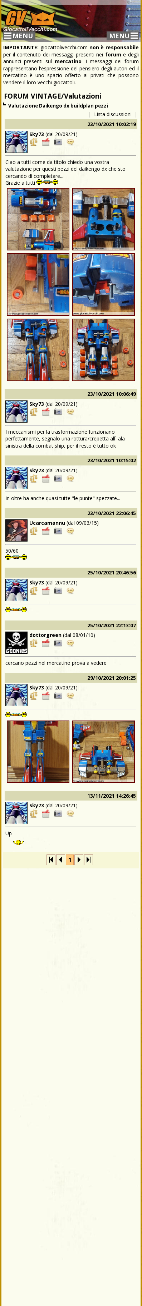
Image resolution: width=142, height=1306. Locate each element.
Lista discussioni (113, 114)
